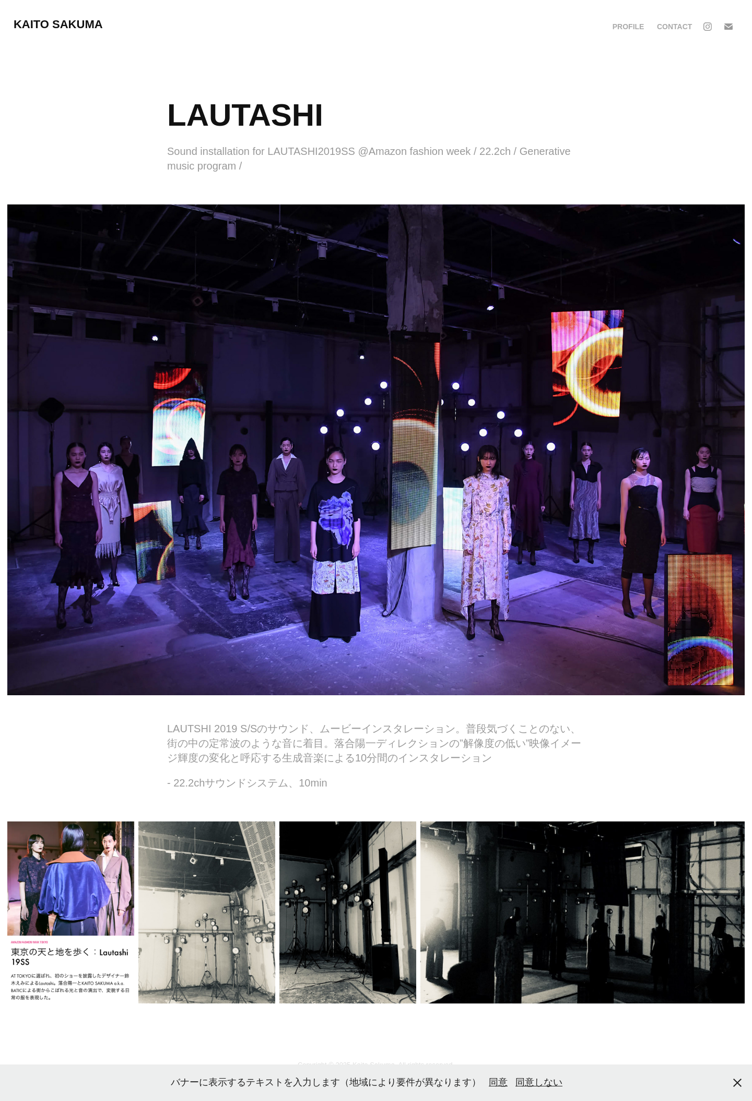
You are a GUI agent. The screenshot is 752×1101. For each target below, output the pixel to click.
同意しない (538, 1082)
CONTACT (674, 26)
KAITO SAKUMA (58, 24)
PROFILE (628, 26)
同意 (498, 1082)
